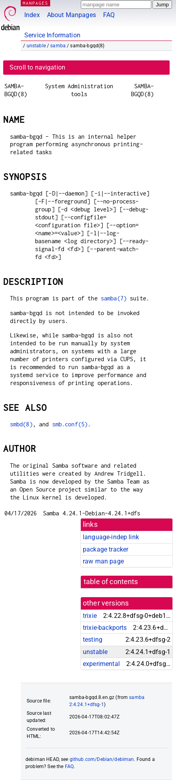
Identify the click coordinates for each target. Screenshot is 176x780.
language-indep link (111, 537)
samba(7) (114, 298)
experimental (101, 664)
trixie (90, 615)
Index (32, 15)
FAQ (109, 15)
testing (92, 639)
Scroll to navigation (37, 67)
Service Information (52, 35)
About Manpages (71, 15)
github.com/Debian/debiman (102, 759)
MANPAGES (35, 3)
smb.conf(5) (70, 424)
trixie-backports (105, 627)
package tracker (105, 549)
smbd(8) (21, 424)
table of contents (111, 582)
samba (58, 45)
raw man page (103, 561)
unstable (36, 45)
